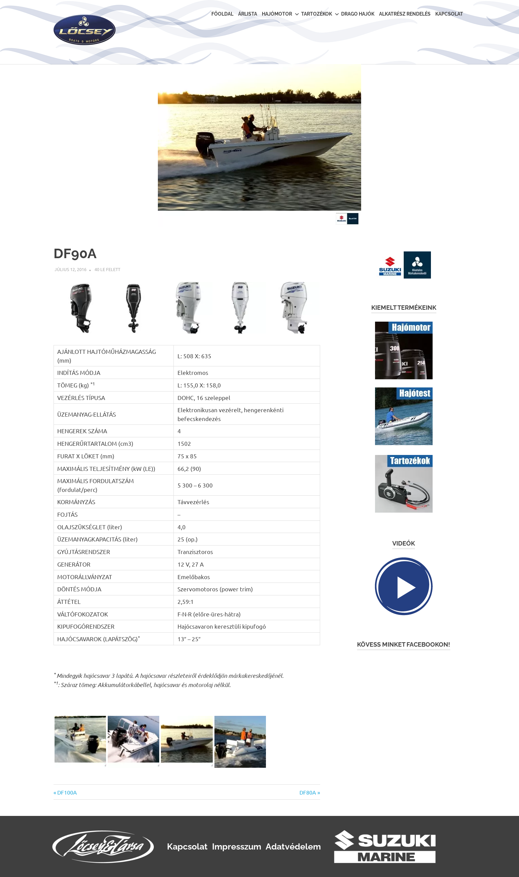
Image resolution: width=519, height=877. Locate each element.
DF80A (307, 792)
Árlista (247, 14)
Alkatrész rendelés (405, 14)
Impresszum (236, 846)
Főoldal (222, 14)
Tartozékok (320, 14)
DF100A (67, 792)
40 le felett (107, 269)
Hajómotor (280, 14)
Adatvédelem (293, 846)
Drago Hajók (357, 14)
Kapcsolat (449, 14)
